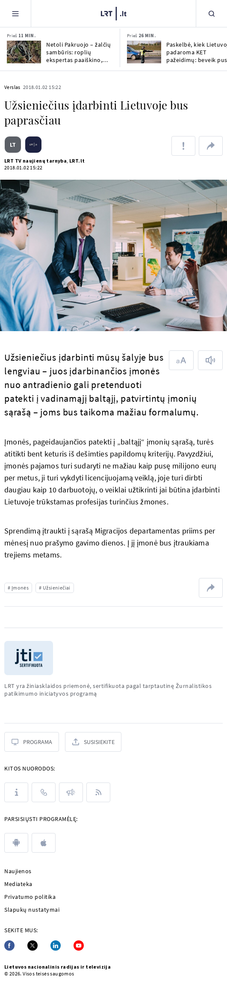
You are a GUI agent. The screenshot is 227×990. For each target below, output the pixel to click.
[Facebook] (9, 945)
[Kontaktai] (44, 792)
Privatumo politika (30, 897)
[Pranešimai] (71, 792)
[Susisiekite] (93, 742)
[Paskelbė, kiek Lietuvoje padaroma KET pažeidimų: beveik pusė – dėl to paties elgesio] (144, 52)
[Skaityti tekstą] (210, 360)
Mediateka (18, 884)
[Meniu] (15, 13)
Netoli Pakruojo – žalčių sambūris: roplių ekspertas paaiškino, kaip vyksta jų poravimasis (78, 52)
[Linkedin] (55, 945)
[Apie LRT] (16, 792)
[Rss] (98, 792)
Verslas (12, 87)
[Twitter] (32, 945)
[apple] (44, 843)
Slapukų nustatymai (31, 909)
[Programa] (31, 742)
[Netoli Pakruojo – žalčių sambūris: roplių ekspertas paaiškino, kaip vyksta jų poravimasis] (24, 52)
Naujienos (18, 871)
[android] (16, 843)
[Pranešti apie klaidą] (183, 146)
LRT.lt (77, 160)
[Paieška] (211, 13)
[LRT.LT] (114, 12)
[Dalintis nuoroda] (211, 146)
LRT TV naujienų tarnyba (35, 160)
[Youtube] (79, 945)
